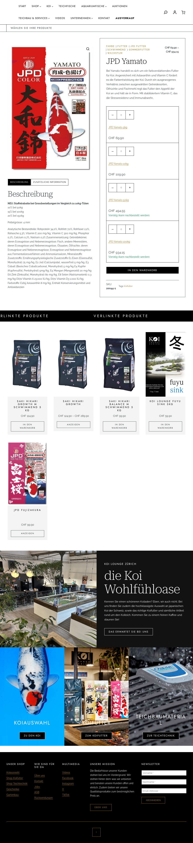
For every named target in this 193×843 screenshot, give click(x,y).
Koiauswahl (12, 772)
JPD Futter (138, 46)
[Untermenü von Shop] (40, 6)
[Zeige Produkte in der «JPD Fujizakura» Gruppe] (27, 533)
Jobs (37, 786)
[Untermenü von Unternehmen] (92, 18)
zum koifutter (96, 735)
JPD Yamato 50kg (119, 200)
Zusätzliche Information (49, 182)
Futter (122, 46)
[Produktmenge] (121, 114)
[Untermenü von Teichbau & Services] (49, 18)
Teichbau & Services (33, 18)
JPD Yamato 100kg (119, 241)
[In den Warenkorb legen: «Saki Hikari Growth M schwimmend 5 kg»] (27, 426)
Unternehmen (81, 18)
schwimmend (116, 50)
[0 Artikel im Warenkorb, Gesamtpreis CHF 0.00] (183, 12)
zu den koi (32, 735)
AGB (36, 792)
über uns (100, 807)
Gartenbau (12, 794)
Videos (66, 772)
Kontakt (38, 781)
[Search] (166, 12)
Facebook (67, 778)
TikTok (65, 794)
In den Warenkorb (142, 270)
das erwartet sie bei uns (128, 631)
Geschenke (12, 789)
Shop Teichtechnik (16, 783)
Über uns (39, 775)
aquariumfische (92, 6)
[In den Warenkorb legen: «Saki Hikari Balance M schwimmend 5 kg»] (119, 426)
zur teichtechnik (161, 735)
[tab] (19, 182)
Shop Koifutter (14, 778)
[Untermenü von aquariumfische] (106, 6)
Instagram (68, 783)
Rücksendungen (43, 797)
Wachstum (115, 53)
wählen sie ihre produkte (31, 28)
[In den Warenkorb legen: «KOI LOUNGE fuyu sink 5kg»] (165, 426)
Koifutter (128, 286)
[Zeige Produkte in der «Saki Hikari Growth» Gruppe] (73, 424)
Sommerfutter (139, 50)
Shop (35, 6)
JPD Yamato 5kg (118, 127)
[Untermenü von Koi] (52, 6)
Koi (49, 6)
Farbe (110, 46)
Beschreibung (19, 182)
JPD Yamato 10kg (118, 163)
